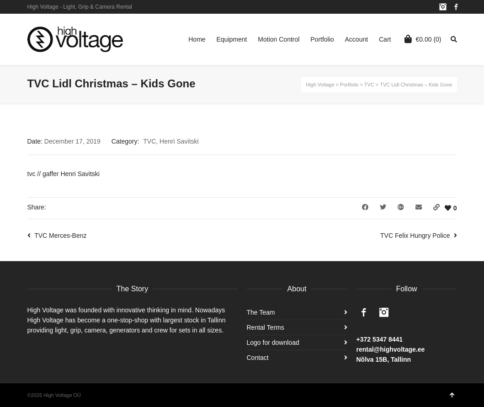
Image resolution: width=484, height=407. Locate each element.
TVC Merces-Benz (60, 235)
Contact (258, 357)
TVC (149, 141)
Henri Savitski (179, 141)
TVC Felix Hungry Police (415, 235)
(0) (422, 39)
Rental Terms (265, 327)
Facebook (456, 6)
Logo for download (273, 342)
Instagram (442, 6)
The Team (261, 312)
